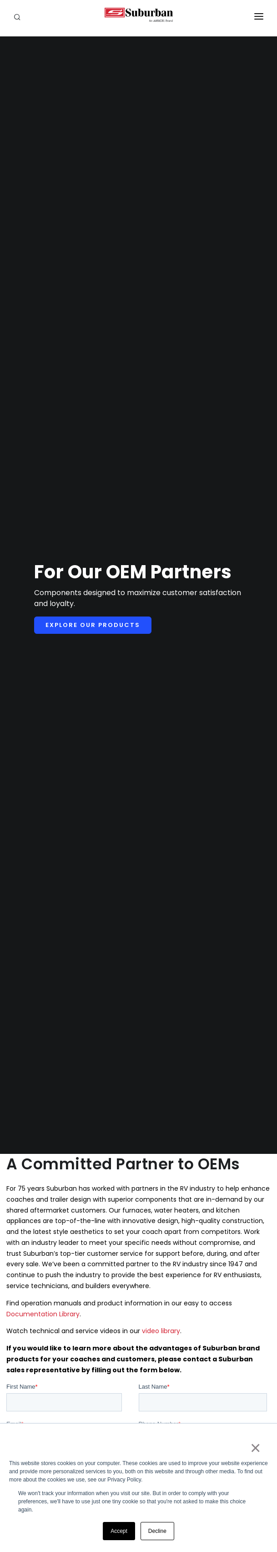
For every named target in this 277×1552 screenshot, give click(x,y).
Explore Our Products (92, 625)
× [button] (255, 1448)
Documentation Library (43, 1314)
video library (161, 1330)
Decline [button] (157, 1531)
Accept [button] (119, 1531)
